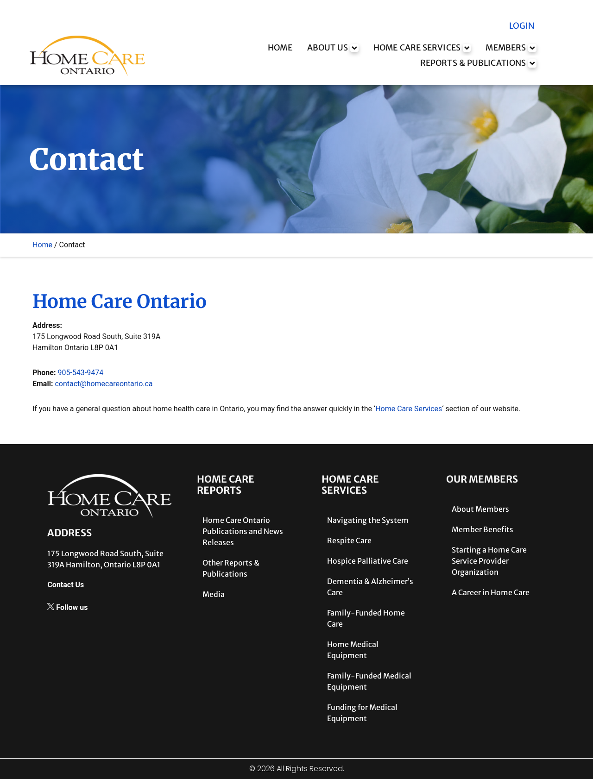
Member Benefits (482, 529)
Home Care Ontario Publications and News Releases (242, 531)
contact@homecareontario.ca (103, 383)
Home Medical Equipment (353, 650)
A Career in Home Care (491, 592)
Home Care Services (408, 408)
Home (42, 244)
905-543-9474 (80, 372)
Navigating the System (368, 520)
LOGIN (520, 25)
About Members (480, 509)
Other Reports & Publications (230, 568)
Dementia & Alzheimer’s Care (370, 587)
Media (213, 594)
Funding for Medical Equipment (362, 713)
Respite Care (349, 540)
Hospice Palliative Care (367, 560)
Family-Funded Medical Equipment (369, 681)
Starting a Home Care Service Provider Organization (489, 561)
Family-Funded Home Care (366, 618)
